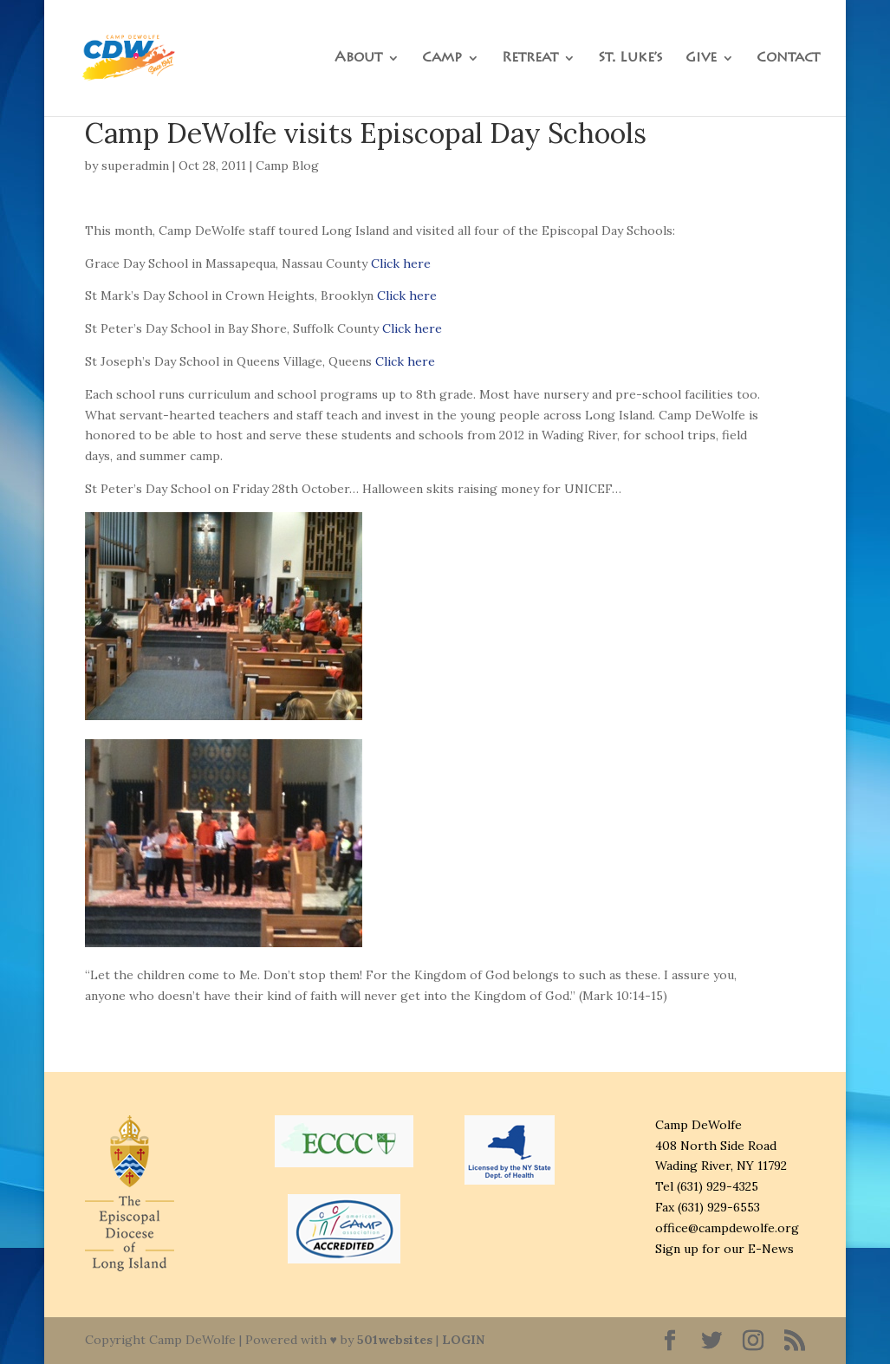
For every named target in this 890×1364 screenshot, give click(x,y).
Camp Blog (287, 165)
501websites (394, 1340)
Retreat (530, 58)
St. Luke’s (630, 58)
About (358, 58)
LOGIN (463, 1340)
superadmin (135, 165)
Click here (401, 263)
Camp (442, 58)
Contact (788, 58)
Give (701, 58)
